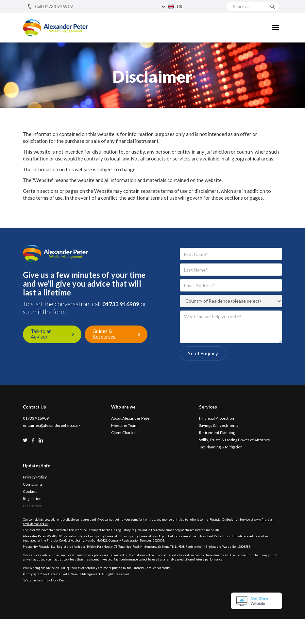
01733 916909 (120, 304)
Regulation (32, 498)
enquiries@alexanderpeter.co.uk (51, 425)
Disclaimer (32, 506)
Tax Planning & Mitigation (221, 447)
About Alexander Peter (131, 418)
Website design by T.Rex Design (46, 580)
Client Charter (123, 432)
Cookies (30, 491)
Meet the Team (124, 425)
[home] (55, 28)
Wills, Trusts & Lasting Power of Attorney (234, 440)
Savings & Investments (219, 425)
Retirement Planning (217, 432)
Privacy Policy (35, 477)
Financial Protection (216, 418)
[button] (190, 6)
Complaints (33, 484)
